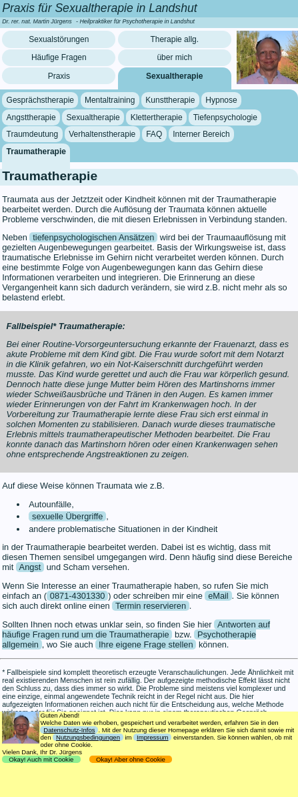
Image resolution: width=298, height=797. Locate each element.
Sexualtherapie (174, 76)
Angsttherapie (31, 117)
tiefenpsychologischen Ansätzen (93, 237)
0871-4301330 (77, 596)
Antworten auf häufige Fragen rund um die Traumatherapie (136, 629)
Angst (30, 567)
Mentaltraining (110, 100)
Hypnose (221, 100)
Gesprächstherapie (40, 100)
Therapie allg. (174, 39)
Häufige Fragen (59, 57)
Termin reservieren (150, 606)
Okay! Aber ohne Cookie (131, 759)
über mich (174, 57)
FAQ (154, 134)
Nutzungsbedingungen (88, 737)
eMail (218, 596)
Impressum (152, 737)
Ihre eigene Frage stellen (146, 644)
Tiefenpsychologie (225, 117)
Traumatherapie (36, 151)
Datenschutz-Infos (69, 730)
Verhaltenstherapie (102, 134)
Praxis (59, 76)
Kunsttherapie (170, 100)
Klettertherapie (157, 117)
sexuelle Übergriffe (67, 516)
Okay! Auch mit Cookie (41, 759)
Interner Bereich (201, 134)
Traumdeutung (33, 134)
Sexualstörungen (59, 39)
